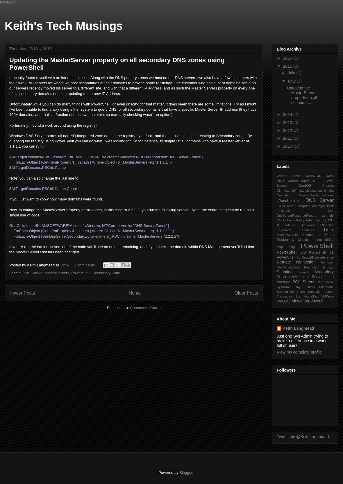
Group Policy (295, 220)
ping (292, 247)
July (292, 73)
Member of (311, 234)
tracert (329, 291)
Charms (328, 185)
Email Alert (285, 206)
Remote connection (296, 262)
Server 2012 (299, 277)
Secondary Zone (106, 273)
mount (317, 239)
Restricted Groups (319, 267)
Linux (329, 229)
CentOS (304, 186)
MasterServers (56, 273)
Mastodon (8, 2)
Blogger (185, 472)
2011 (288, 138)
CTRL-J (297, 200)
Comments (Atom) (145, 308)
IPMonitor (327, 225)
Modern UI (286, 240)
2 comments (84, 265)
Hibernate (313, 220)
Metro (329, 235)
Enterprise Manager (310, 206)
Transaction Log (289, 296)
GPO (280, 220)
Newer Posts (22, 293)
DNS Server (33, 273)
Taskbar (309, 287)
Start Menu (325, 282)
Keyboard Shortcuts (295, 230)
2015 (288, 66)
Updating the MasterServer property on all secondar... (302, 95)
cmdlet (329, 190)
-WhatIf (282, 176)
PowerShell (80, 273)
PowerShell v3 (288, 257)
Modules (304, 239)
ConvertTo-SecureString (316, 195)
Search (303, 272)
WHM (281, 301)
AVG (330, 180)
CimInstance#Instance (293, 190)
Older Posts (246, 293)
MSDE (329, 239)
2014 (288, 114)
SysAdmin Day (289, 287)
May (292, 81)
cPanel (282, 201)
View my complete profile (299, 352)
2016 (288, 58)
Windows (294, 301)
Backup (282, 185)
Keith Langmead (298, 328)
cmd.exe (316, 190)
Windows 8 (313, 301)
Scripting (284, 272)
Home (135, 293)
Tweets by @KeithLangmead (303, 436)
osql (280, 247)
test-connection (311, 291)
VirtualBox (311, 296)
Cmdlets (283, 195)
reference (327, 257)
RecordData (310, 257)
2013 (288, 122)
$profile (296, 176)
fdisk (330, 206)
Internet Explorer (299, 225)
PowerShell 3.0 (291, 252)
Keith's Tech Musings (64, 25)
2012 (288, 130)
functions (283, 210)
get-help (328, 215)
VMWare (327, 296)
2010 (288, 146)
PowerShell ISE (321, 252)
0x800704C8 (314, 176)
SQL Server (303, 281)
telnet (294, 291)
